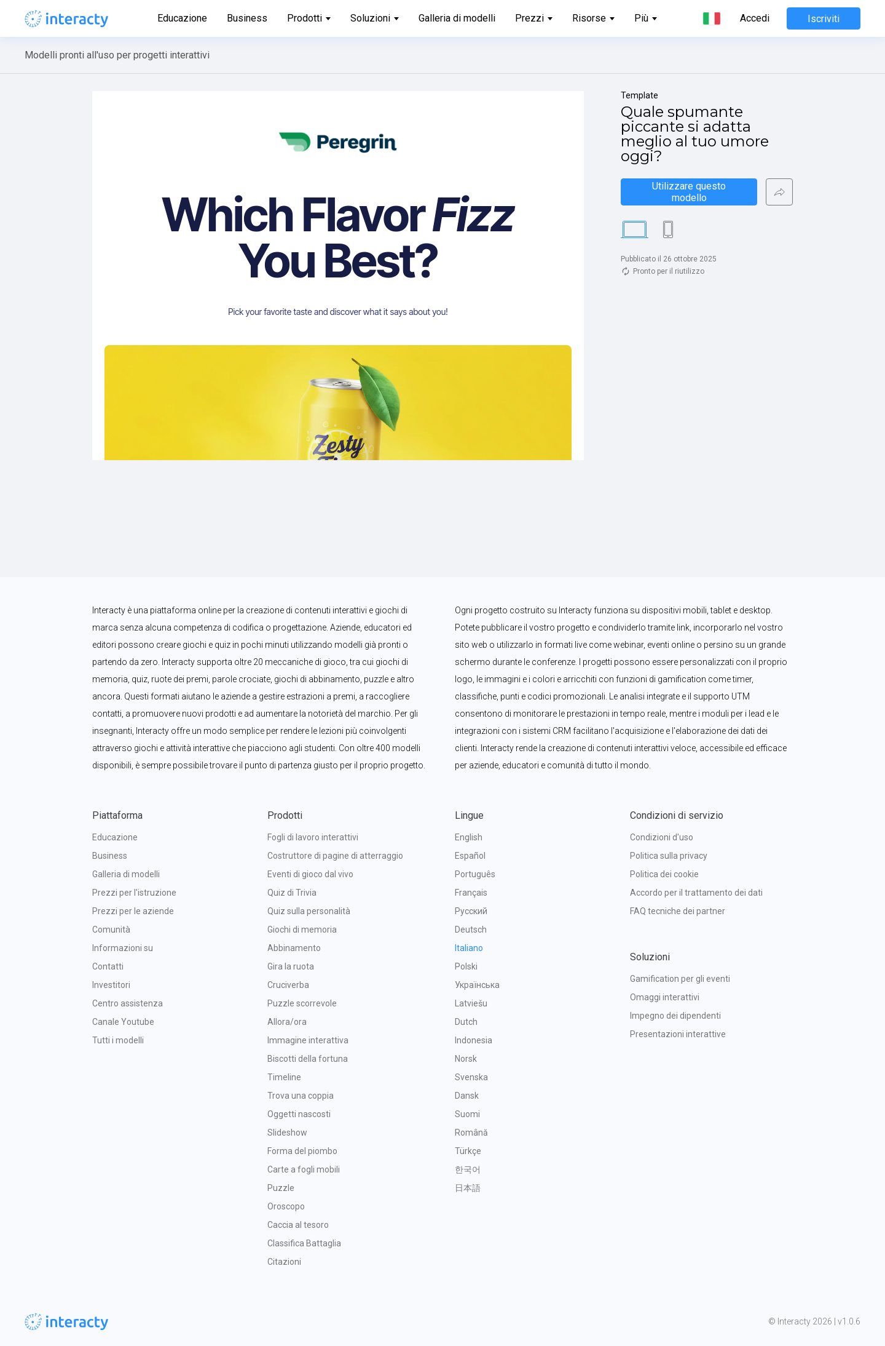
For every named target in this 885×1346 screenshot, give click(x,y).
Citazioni (284, 1262)
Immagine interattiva (307, 1040)
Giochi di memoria (302, 929)
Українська (477, 985)
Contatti (108, 966)
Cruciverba (288, 985)
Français (471, 893)
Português (475, 874)
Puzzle (280, 1188)
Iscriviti (824, 19)
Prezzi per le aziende (133, 911)
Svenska (471, 1077)
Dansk (467, 1096)
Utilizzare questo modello (690, 192)
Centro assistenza (127, 1003)
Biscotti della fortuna (307, 1059)
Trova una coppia (300, 1096)
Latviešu (471, 1003)
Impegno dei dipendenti (675, 1016)
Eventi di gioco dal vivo (310, 874)
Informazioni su (122, 948)
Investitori (111, 985)
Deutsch (471, 929)
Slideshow (287, 1132)
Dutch (466, 1022)
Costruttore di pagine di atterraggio (335, 856)
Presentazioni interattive (678, 1034)
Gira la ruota (290, 966)
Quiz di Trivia (292, 893)
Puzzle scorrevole (302, 1003)
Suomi (467, 1114)
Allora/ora (287, 1022)
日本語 (468, 1188)
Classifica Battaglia (304, 1243)
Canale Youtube (123, 1022)
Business (247, 18)
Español (470, 856)
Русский (471, 911)
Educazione (182, 18)
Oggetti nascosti (299, 1114)
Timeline (284, 1077)
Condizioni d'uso (661, 837)
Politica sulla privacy (668, 856)
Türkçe (468, 1151)
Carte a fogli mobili (303, 1169)
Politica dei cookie (664, 874)
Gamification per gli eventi (680, 979)
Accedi (754, 18)
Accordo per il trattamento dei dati (696, 893)
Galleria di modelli (457, 18)
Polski (466, 966)
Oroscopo (286, 1206)
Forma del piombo (302, 1151)
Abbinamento (294, 948)
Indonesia (473, 1040)
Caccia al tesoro (298, 1225)
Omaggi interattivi (664, 997)
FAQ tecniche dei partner (677, 911)
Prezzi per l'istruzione (134, 893)
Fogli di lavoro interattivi (312, 837)
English (468, 837)
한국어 (468, 1169)
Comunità (111, 929)
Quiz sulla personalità (308, 911)
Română (471, 1132)
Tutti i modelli (118, 1040)
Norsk (466, 1059)
